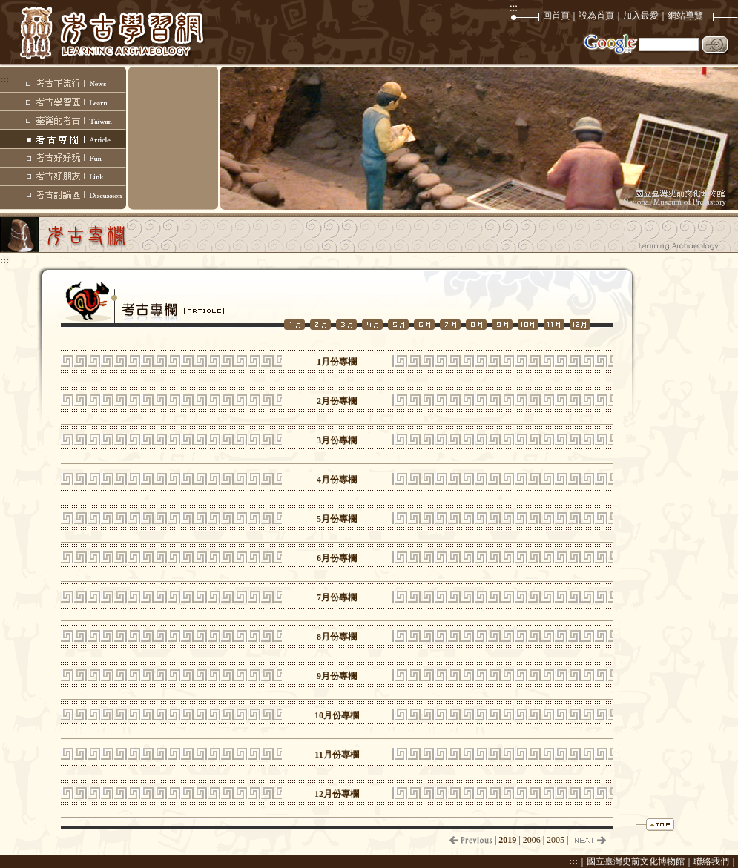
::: (573, 861)
